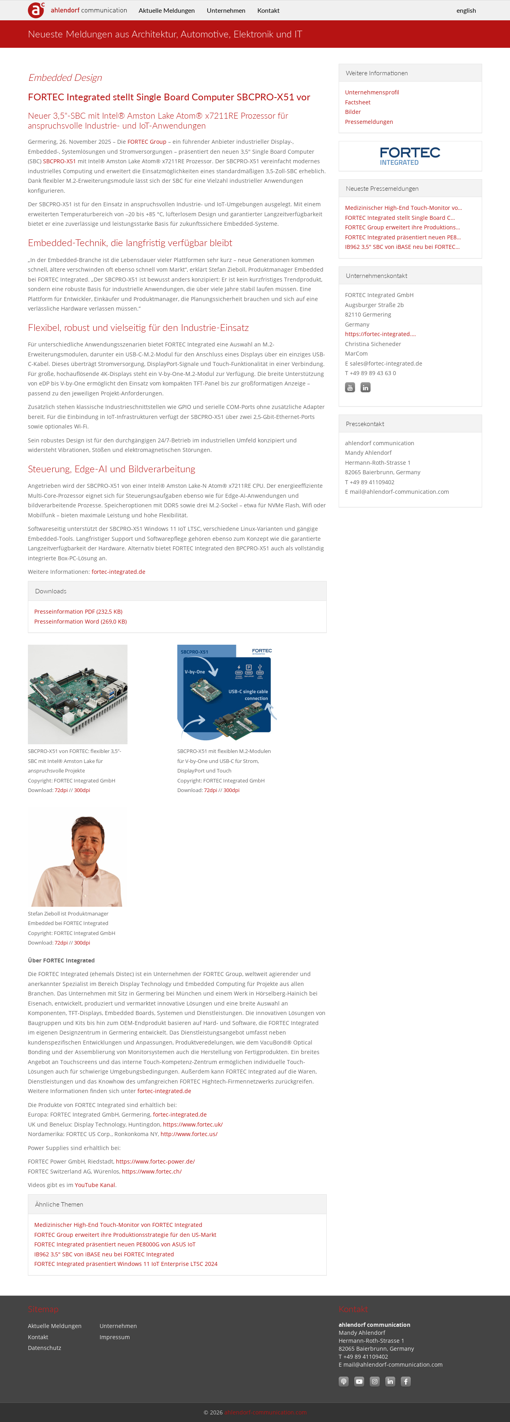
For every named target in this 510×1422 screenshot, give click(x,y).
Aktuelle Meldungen (167, 10)
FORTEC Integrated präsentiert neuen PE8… (403, 237)
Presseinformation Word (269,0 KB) (80, 621)
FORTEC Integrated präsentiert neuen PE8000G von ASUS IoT (115, 1244)
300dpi (82, 790)
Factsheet (358, 102)
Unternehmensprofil (372, 92)
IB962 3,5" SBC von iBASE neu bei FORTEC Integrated (104, 1254)
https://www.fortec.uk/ (193, 1124)
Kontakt (268, 10)
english (466, 10)
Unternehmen (226, 10)
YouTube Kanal (95, 1185)
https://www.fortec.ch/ (152, 1171)
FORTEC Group (147, 141)
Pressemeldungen (369, 121)
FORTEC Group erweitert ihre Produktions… (402, 227)
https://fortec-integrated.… (380, 334)
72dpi (61, 790)
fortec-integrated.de (118, 571)
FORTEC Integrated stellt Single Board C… (400, 217)
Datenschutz (44, 1348)
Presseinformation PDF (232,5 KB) (78, 611)
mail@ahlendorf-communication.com (393, 1364)
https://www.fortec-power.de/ (155, 1161)
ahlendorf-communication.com (265, 1412)
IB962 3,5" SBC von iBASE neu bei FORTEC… (402, 246)
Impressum (115, 1337)
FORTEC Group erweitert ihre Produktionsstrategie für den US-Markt (125, 1234)
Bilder (353, 111)
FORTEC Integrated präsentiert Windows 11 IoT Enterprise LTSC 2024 (126, 1263)
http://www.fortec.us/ (189, 1134)
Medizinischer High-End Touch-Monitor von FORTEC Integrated (118, 1224)
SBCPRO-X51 (59, 161)
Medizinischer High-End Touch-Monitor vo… (403, 207)
